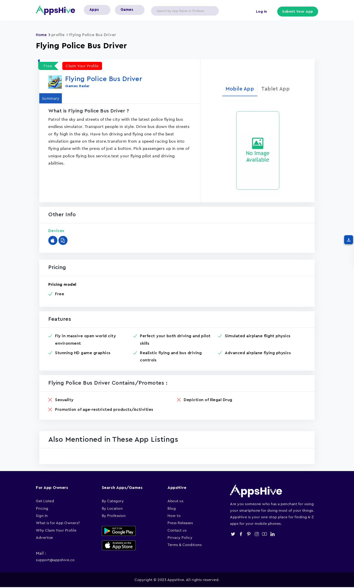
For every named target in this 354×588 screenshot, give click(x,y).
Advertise (44, 538)
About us (175, 501)
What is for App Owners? (58, 523)
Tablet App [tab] (277, 89)
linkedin (272, 534)
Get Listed (45, 501)
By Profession (114, 516)
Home (42, 35)
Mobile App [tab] (238, 89)
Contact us (177, 531)
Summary (52, 98)
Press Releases (180, 523)
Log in (260, 12)
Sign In (42, 516)
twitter (233, 534)
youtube (264, 534)
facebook (241, 534)
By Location (112, 509)
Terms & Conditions (185, 545)
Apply (212, 11)
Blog (172, 509)
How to (174, 516)
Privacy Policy (180, 538)
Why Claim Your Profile (56, 531)
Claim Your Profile (83, 65)
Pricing (42, 509)
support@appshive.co (55, 560)
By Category (113, 501)
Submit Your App (298, 12)
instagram (256, 534)
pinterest (249, 534)
